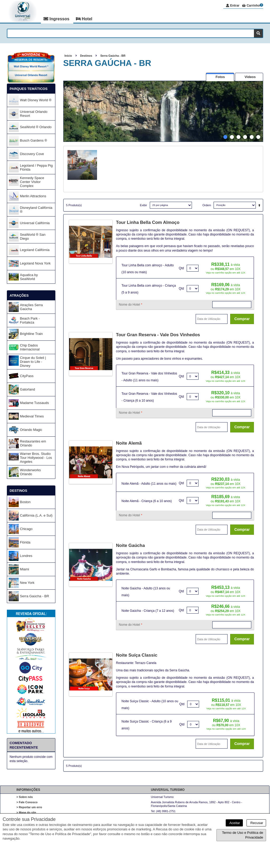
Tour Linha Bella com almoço (148, 222)
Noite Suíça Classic (136, 655)
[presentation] (220, 77)
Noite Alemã (129, 443)
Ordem (206, 205)
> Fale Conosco (26, 802)
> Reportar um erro (29, 807)
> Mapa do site (26, 812)
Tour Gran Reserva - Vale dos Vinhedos (158, 334)
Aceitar (234, 823)
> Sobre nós (24, 796)
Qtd (181, 268)
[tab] (220, 77)
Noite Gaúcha (130, 545)
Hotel (84, 19)
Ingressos (57, 19)
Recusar (256, 823)
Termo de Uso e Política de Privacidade (242, 835)
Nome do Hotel (130, 304)
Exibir (143, 205)
